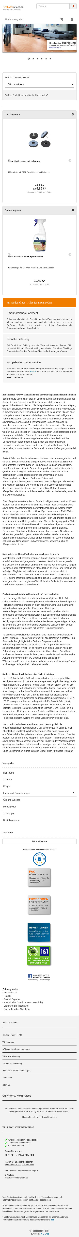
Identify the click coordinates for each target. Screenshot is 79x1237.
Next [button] (70, 161)
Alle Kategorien (14, 19)
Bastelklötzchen (11, 820)
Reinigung (8, 772)
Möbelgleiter (9, 806)
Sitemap (6, 1085)
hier (52, 1220)
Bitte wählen (39, 841)
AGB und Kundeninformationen (16, 1049)
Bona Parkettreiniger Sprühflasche (25, 256)
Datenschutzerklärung (12, 1063)
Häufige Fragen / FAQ (12, 1035)
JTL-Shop (45, 1234)
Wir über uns (8, 1042)
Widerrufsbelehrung (11, 1056)
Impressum (7, 1078)
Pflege (6, 786)
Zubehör (7, 779)
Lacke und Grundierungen (40, 793)
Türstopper (9, 813)
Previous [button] (9, 161)
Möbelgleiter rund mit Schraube (24, 161)
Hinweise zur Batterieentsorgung (16, 1070)
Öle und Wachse (11, 800)
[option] (39, 160)
